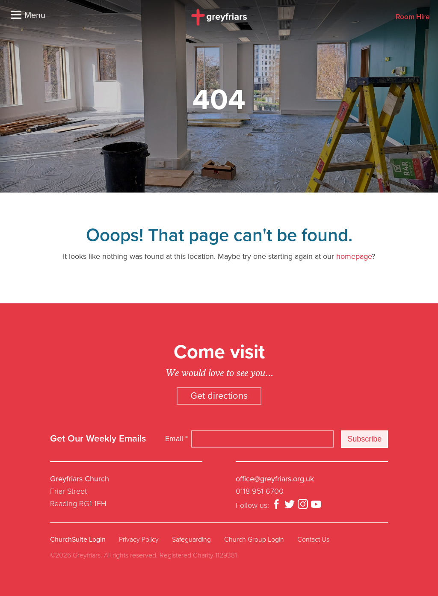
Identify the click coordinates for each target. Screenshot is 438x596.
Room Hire (412, 17)
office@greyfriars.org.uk (275, 478)
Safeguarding (191, 539)
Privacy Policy (139, 539)
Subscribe (364, 439)
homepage (354, 256)
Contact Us (313, 539)
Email (176, 438)
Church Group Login (254, 539)
